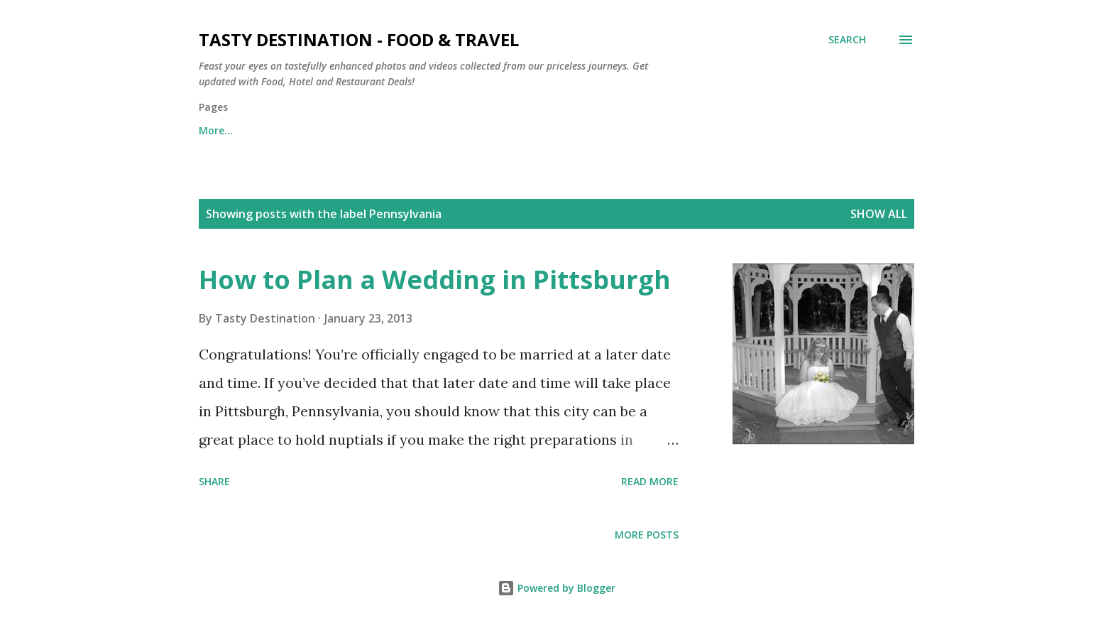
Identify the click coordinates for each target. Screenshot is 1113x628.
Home (213, 130)
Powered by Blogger (556, 588)
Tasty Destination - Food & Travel (359, 39)
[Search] (847, 39)
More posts (647, 534)
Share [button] (214, 481)
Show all (878, 214)
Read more (650, 481)
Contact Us (297, 130)
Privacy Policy (487, 130)
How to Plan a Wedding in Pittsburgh (435, 279)
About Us (389, 130)
